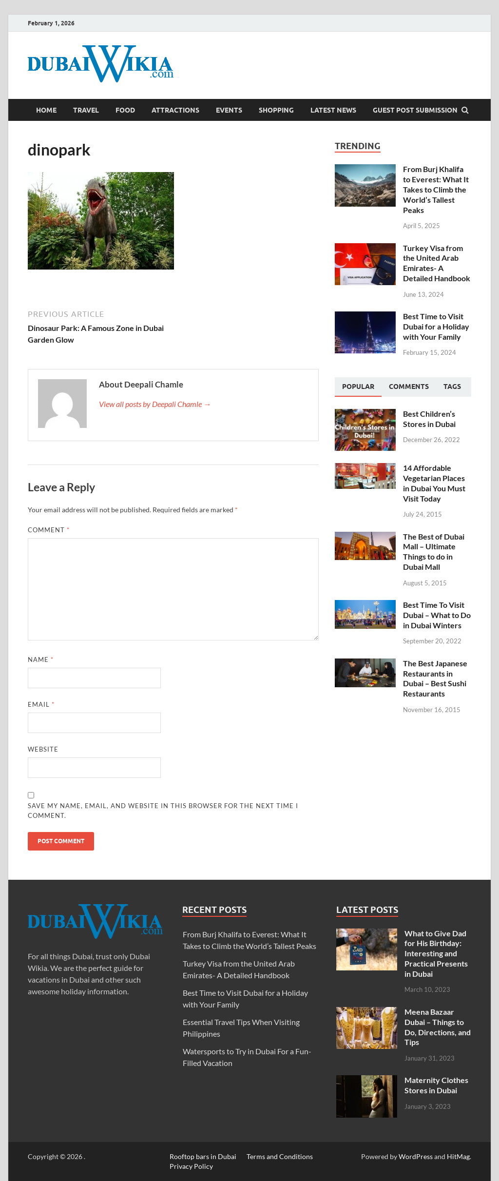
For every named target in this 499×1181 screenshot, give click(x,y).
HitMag (458, 1156)
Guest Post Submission (415, 110)
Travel (86, 110)
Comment (49, 530)
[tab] (358, 387)
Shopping (276, 110)
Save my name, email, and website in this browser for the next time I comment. (163, 810)
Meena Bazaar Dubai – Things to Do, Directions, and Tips (437, 1026)
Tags (452, 386)
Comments (409, 386)
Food (125, 110)
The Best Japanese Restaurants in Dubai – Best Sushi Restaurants (435, 678)
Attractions (175, 110)
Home (46, 110)
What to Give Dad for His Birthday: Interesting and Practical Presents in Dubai (436, 953)
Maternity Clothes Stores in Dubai (436, 1085)
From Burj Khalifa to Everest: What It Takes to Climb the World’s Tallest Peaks (436, 189)
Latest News (333, 110)
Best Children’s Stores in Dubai (429, 418)
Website (43, 749)
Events (229, 110)
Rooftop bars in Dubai (203, 1156)
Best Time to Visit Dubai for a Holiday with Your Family (436, 326)
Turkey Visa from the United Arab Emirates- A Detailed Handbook (436, 263)
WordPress (416, 1156)
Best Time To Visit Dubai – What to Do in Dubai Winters (437, 615)
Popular (358, 386)
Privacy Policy (191, 1166)
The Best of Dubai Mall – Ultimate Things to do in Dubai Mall (433, 551)
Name (41, 659)
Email (41, 704)
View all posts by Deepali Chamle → (155, 403)
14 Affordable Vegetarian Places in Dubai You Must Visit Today (434, 483)
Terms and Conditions (280, 1156)
